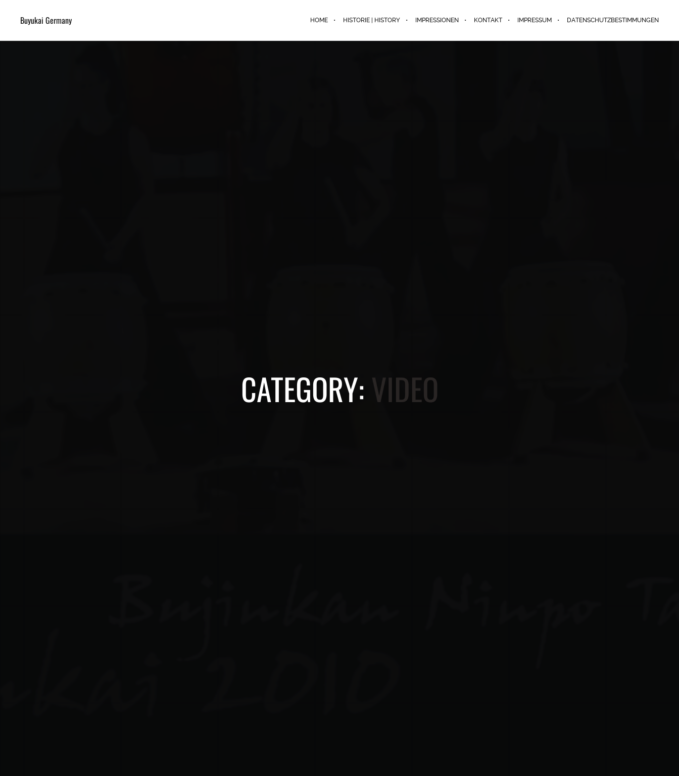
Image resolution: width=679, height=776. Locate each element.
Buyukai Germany (46, 20)
